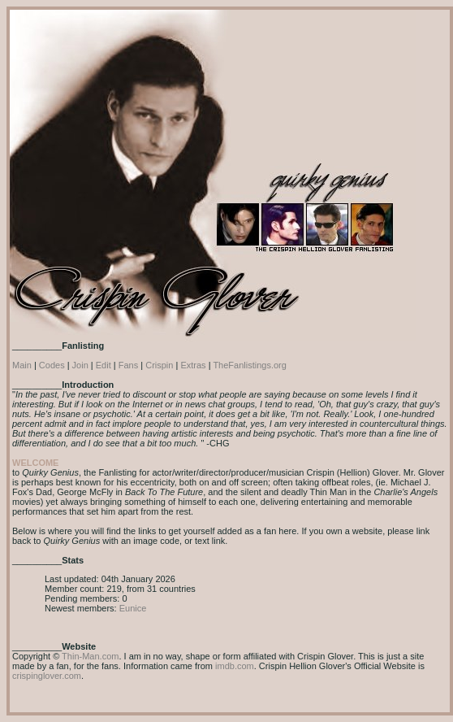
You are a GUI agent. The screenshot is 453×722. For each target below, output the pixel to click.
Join (80, 365)
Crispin (159, 365)
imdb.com (234, 666)
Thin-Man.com (90, 656)
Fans (128, 365)
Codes (52, 365)
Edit (103, 365)
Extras (192, 365)
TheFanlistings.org (250, 365)
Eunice (133, 608)
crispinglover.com (46, 676)
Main (22, 365)
